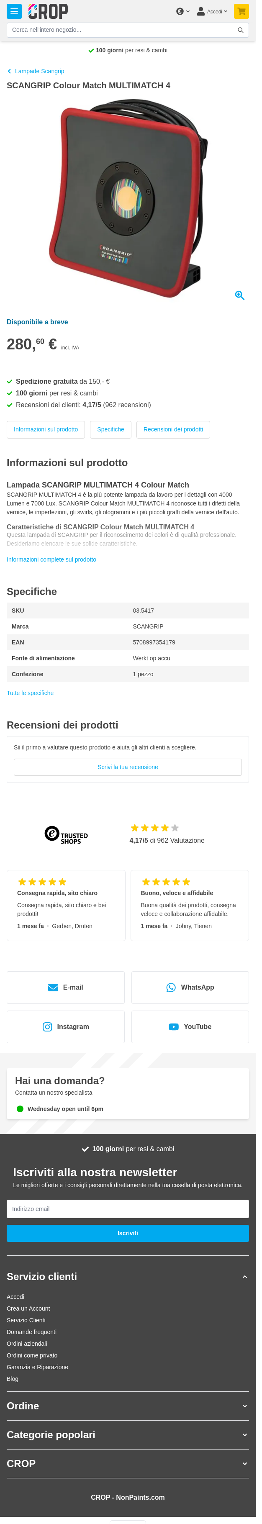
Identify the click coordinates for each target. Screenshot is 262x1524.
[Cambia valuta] (182, 11)
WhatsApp (190, 988)
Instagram (65, 1027)
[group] (128, 759)
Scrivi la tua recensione (128, 767)
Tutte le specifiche (30, 693)
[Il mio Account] (211, 11)
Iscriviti (128, 1233)
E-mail (65, 988)
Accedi (15, 1296)
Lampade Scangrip (35, 71)
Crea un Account (28, 1308)
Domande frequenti (32, 1332)
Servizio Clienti (26, 1320)
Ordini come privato (32, 1355)
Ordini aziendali (27, 1343)
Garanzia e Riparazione (37, 1367)
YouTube (190, 1027)
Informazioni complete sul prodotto (51, 559)
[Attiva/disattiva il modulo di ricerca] (240, 30)
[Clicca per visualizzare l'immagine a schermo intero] (128, 201)
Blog (12, 1378)
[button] (128, 1276)
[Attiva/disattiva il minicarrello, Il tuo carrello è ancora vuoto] (241, 11)
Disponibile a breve (37, 322)
